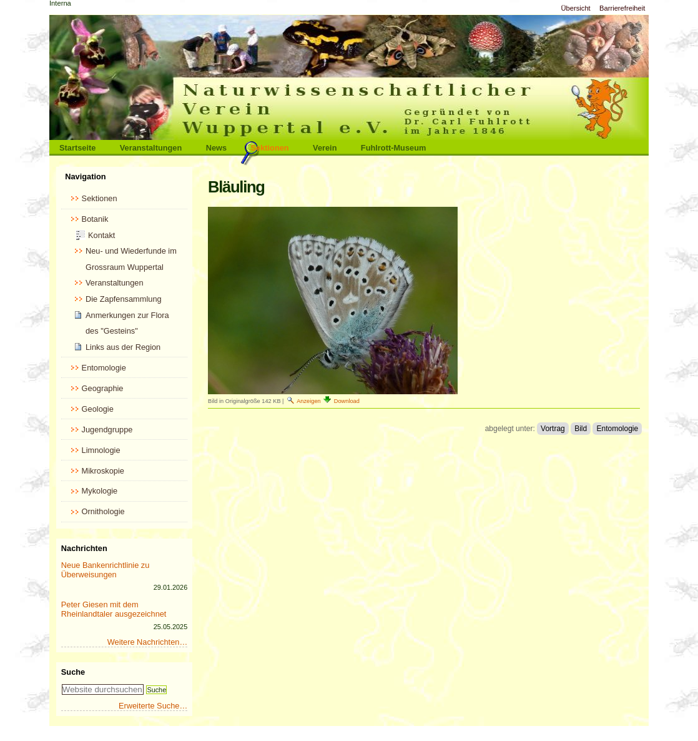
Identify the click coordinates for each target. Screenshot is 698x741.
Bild (580, 428)
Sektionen (270, 147)
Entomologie (617, 428)
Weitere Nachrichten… (147, 642)
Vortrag (553, 428)
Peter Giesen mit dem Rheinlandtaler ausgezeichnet (114, 609)
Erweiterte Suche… (153, 705)
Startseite (77, 147)
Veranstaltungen (151, 147)
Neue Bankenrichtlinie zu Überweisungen (105, 569)
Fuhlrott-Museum (393, 147)
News (216, 147)
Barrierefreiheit (622, 8)
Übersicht (575, 8)
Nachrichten (84, 548)
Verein (325, 147)
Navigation (85, 176)
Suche (73, 672)
